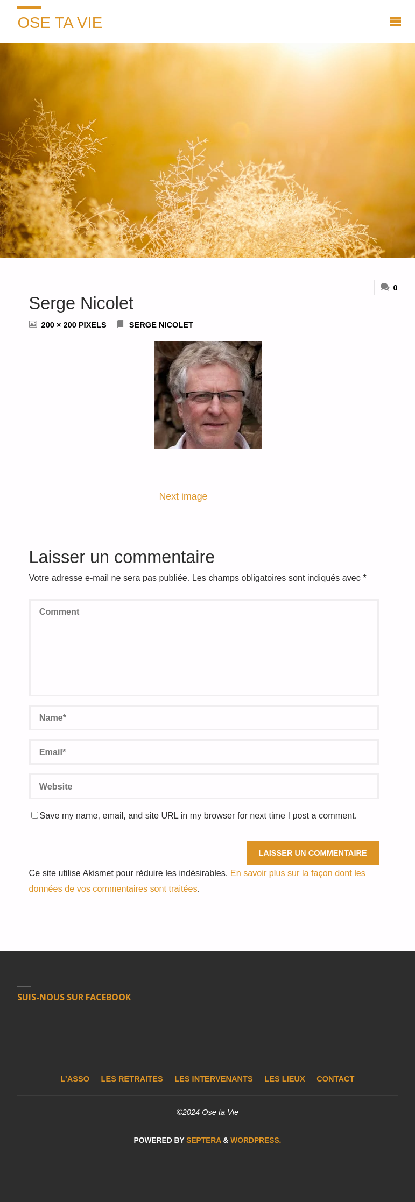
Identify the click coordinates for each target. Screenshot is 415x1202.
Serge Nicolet (161, 325)
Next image (183, 496)
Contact (335, 1079)
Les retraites (132, 1079)
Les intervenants (213, 1079)
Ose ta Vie (59, 22)
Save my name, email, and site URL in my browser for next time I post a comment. (194, 815)
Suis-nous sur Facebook (74, 997)
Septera (202, 1140)
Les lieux (284, 1079)
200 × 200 (60, 325)
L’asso (75, 1079)
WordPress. (255, 1140)
